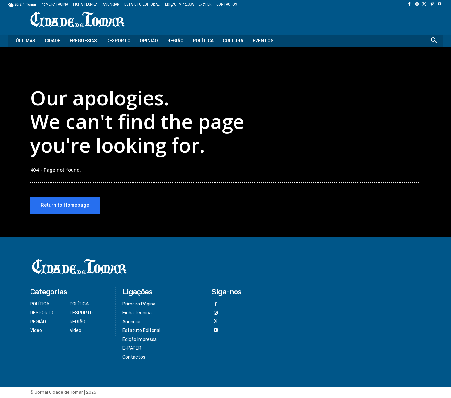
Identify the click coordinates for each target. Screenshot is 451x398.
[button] (434, 41)
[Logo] (77, 20)
